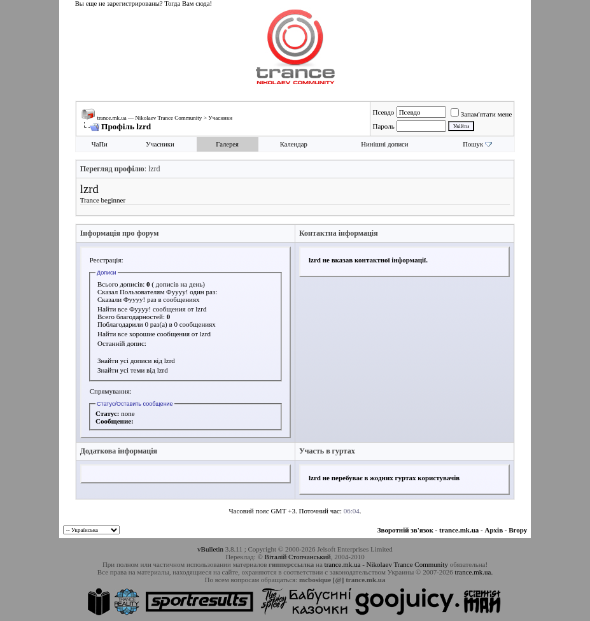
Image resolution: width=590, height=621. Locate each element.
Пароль (383, 126)
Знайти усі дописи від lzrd (136, 360)
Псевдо (383, 112)
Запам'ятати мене (481, 114)
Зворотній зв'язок (405, 530)
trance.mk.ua (459, 530)
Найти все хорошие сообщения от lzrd (154, 334)
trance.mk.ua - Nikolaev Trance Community (386, 564)
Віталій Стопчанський (298, 556)
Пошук (473, 144)
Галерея (227, 144)
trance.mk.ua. (474, 572)
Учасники (220, 118)
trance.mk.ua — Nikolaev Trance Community (149, 118)
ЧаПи (100, 144)
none (127, 413)
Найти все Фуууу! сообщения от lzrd (151, 309)
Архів (494, 530)
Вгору (518, 530)
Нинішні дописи (384, 144)
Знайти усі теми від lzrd (132, 370)
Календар (293, 144)
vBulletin (210, 549)
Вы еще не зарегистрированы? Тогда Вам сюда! (143, 3)
